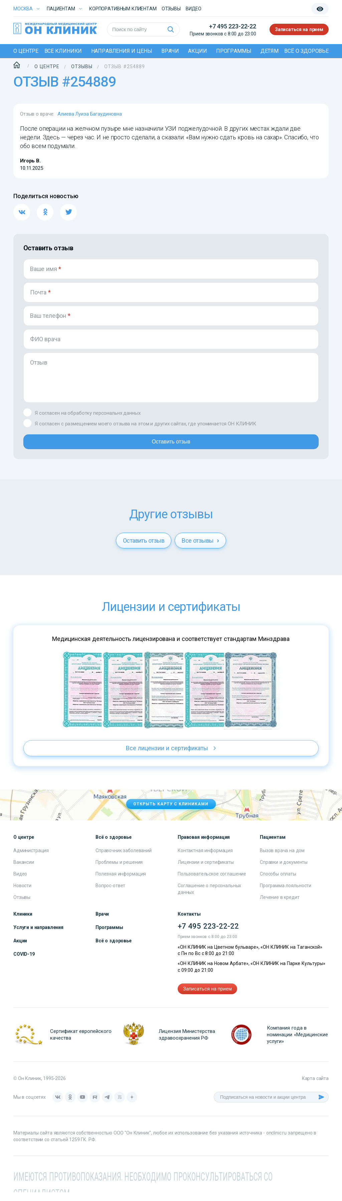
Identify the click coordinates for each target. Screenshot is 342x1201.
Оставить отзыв (170, 447)
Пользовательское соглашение (212, 882)
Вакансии (23, 871)
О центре (25, 51)
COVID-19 (24, 962)
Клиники (22, 922)
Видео (20, 882)
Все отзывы (200, 549)
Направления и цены (121, 51)
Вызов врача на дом (282, 859)
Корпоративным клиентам (123, 8)
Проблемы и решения (119, 871)
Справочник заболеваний (124, 859)
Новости (22, 894)
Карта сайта (315, 1087)
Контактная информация (205, 859)
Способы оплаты (278, 882)
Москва (23, 8)
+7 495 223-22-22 (232, 26)
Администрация (31, 859)
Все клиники (63, 51)
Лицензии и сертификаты (206, 871)
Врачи (170, 51)
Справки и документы (284, 871)
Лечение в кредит (280, 906)
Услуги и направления (38, 936)
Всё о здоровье (306, 51)
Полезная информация (121, 882)
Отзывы (171, 8)
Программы (233, 51)
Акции (197, 51)
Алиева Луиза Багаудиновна (89, 114)
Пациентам (61, 8)
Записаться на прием (299, 29)
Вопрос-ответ (110, 894)
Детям (270, 51)
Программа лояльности (285, 894)
